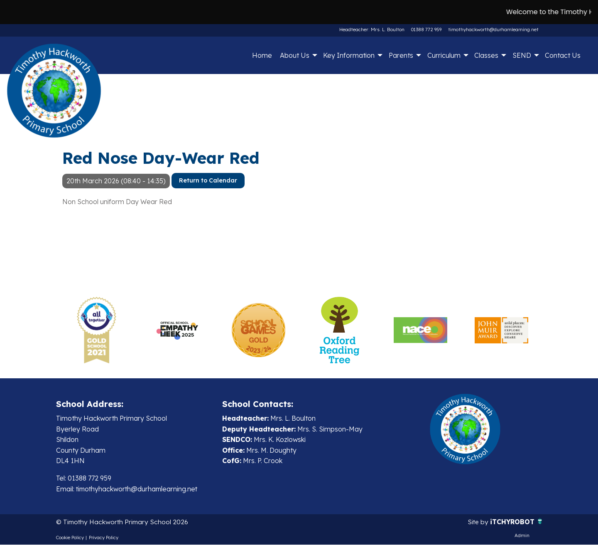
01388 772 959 (426, 29)
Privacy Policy (103, 537)
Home (262, 55)
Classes (486, 55)
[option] (96, 330)
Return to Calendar (208, 180)
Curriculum (444, 55)
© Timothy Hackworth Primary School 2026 (123, 522)
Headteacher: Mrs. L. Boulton (372, 29)
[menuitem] (262, 55)
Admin (522, 535)
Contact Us (563, 55)
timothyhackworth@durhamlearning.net (493, 29)
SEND (521, 55)
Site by (477, 522)
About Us (294, 55)
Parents (401, 55)
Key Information (349, 55)
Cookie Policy (70, 537)
